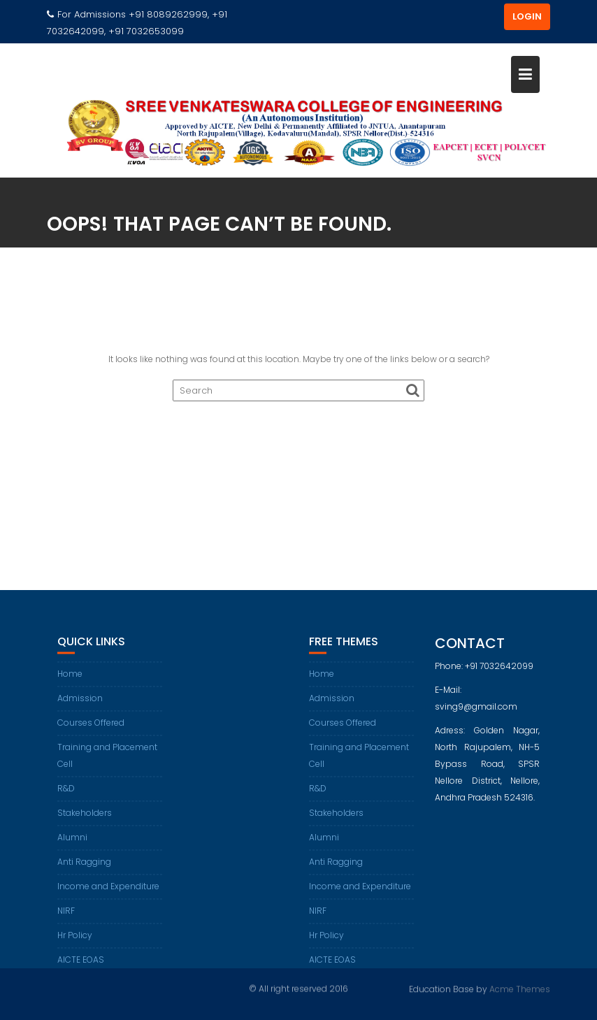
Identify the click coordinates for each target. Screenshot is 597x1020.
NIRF (66, 919)
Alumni (72, 846)
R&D (66, 797)
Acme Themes (519, 988)
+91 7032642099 (499, 674)
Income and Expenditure (108, 894)
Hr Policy (74, 943)
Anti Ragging (84, 870)
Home (69, 682)
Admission (80, 706)
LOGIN (527, 16)
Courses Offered (90, 731)
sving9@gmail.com (476, 714)
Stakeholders (84, 821)
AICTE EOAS (80, 968)
